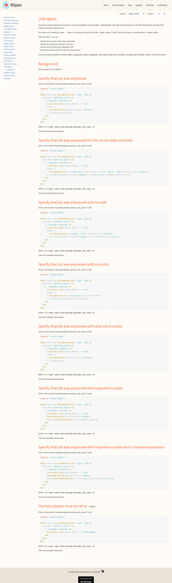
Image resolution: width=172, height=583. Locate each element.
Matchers (7, 32)
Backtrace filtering (11, 23)
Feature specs (9, 38)
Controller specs (10, 29)
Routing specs (9, 49)
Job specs (8, 67)
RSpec (16, 5)
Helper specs (9, 43)
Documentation (118, 5)
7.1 (158, 14)
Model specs (9, 26)
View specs (8, 41)
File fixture (8, 61)
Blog (130, 5)
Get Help (149, 5)
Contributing (162, 5)
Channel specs (10, 58)
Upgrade (138, 5)
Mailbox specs (9, 73)
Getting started (10, 55)
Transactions (9, 17)
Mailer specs (9, 46)
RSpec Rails (134, 14)
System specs (9, 75)
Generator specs (10, 64)
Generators (8, 52)
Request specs (10, 35)
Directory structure (11, 20)
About (106, 5)
